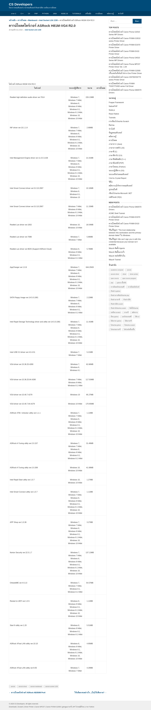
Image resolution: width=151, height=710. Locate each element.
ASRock (13, 686)
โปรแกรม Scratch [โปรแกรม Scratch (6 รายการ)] (129, 325)
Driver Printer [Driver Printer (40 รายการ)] (134, 274)
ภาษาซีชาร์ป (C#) (115, 155)
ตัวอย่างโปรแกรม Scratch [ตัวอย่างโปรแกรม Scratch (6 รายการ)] (118, 308)
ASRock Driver (23, 686)
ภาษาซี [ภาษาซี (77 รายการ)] (126, 312)
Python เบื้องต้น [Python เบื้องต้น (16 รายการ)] (121, 283)
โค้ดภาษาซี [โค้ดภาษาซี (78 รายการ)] (128, 321)
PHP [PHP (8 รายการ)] (112, 283)
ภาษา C (13, 13)
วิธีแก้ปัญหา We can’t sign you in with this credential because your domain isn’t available (125, 241)
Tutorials (76, 13)
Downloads (13, 707)
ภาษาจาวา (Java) (115, 144)
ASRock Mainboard (36, 686)
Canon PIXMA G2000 (53, 707)
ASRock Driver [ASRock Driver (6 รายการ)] (115, 274)
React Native (114, 114)
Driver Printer (29, 707)
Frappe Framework (116, 102)
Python (45, 13)
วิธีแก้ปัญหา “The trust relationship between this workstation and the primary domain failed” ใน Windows (125, 232)
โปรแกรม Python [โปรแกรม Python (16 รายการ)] (116, 325)
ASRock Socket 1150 (51, 686)
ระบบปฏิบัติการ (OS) (116, 171)
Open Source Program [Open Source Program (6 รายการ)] (129, 278)
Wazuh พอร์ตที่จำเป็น (117, 256)
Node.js (64, 13)
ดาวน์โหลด (99, 13)
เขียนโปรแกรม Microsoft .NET (120, 193)
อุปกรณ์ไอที (113, 189)
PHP (36, 13)
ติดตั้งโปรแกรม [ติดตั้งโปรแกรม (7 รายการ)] (134, 308)
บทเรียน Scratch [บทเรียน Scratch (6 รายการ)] (116, 312)
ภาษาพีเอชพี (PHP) (116, 163)
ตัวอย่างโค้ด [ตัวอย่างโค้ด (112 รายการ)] (127, 299)
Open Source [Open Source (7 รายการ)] (115, 278)
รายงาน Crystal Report (117, 178)
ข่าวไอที (120, 13)
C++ (22, 13)
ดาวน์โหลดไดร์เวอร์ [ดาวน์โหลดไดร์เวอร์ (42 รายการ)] (133, 287)
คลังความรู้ (110, 13)
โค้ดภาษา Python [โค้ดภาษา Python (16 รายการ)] (116, 321)
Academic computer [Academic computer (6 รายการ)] (117, 270)
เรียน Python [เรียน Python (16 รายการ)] (114, 316)
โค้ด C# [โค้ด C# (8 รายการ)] (137, 316)
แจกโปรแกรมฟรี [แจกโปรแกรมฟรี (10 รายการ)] (126, 316)
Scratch (20, 707)
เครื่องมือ (88, 13)
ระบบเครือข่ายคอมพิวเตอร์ (118, 174)
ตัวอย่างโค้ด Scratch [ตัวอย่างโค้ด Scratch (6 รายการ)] (117, 304)
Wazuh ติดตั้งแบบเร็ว (117, 252)
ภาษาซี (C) (113, 152)
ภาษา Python (89, 707)
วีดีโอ (110, 182)
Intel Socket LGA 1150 (48, 20)
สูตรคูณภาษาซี (67, 707)
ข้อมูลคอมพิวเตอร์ (115, 133)
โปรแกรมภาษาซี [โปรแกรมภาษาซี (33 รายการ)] (115, 329)
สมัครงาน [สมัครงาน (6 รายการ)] (135, 312)
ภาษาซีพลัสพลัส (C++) (117, 159)
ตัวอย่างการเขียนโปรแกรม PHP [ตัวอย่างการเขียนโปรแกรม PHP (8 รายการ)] (120, 295)
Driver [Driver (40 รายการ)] (124, 274)
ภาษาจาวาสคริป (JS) (116, 148)
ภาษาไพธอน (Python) (117, 167)
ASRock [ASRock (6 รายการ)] (129, 270)
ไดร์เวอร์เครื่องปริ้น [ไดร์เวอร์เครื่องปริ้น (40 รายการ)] (129, 329)
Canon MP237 (40, 707)
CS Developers (20, 4)
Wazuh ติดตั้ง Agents (117, 248)
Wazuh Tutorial (115, 260)
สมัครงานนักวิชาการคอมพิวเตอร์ (120, 186)
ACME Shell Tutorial (117, 213)
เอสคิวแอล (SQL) (115, 197)
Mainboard (32, 20)
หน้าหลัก (12, 20)
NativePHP (113, 106)
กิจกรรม (111, 125)
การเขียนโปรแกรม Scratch (119, 121)
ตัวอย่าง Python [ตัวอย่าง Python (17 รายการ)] (115, 291)
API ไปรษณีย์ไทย (78, 707)
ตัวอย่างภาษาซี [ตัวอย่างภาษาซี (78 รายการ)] (115, 299)
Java (55, 13)
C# (29, 13)
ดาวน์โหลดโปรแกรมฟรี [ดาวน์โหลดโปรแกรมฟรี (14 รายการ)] (117, 287)
